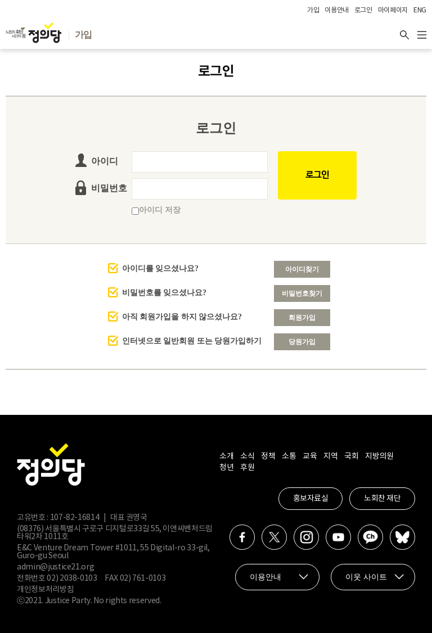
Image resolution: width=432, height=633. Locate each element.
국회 (351, 456)
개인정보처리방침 (45, 589)
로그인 (363, 10)
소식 (247, 456)
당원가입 (302, 342)
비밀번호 (109, 188)
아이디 (104, 161)
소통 (289, 456)
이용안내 (337, 10)
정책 (268, 456)
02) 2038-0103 (72, 578)
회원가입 (302, 318)
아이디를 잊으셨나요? (160, 268)
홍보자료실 (310, 498)
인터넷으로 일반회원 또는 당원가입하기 (192, 341)
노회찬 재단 (382, 498)
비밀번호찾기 (302, 293)
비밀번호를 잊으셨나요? (164, 292)
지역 (330, 456)
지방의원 (379, 456)
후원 (247, 467)
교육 (310, 456)
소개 (226, 456)
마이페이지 (393, 10)
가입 (313, 10)
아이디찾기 (302, 269)
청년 (226, 467)
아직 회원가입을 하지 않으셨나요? (182, 317)
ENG (419, 10)
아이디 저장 (156, 210)
